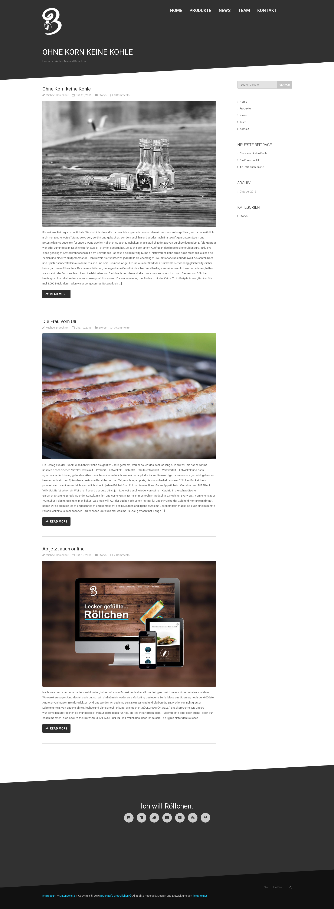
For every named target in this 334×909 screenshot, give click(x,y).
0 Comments (122, 95)
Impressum (49, 895)
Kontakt (267, 10)
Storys (103, 95)
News (225, 10)
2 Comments (122, 555)
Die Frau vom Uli (59, 321)
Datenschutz (67, 895)
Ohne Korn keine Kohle (66, 89)
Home (176, 10)
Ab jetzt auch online (63, 548)
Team (244, 10)
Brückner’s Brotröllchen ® (116, 895)
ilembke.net (200, 895)
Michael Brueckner (57, 95)
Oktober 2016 (248, 191)
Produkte (200, 10)
